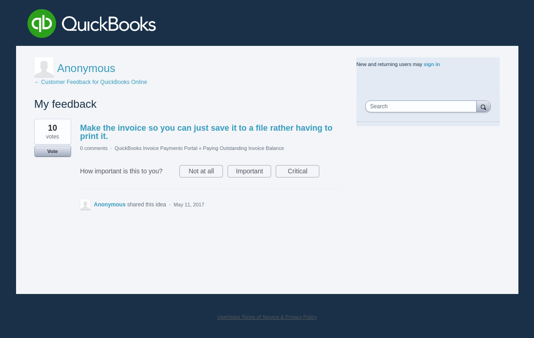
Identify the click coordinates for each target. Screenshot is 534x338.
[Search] (483, 106)
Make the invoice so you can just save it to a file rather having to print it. (206, 132)
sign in (432, 64)
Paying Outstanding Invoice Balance (243, 148)
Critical (303, 172)
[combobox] (423, 106)
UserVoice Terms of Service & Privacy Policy (267, 317)
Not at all (206, 172)
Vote (52, 151)
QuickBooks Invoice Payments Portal (156, 148)
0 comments (94, 148)
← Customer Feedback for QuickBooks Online (90, 82)
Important (253, 172)
